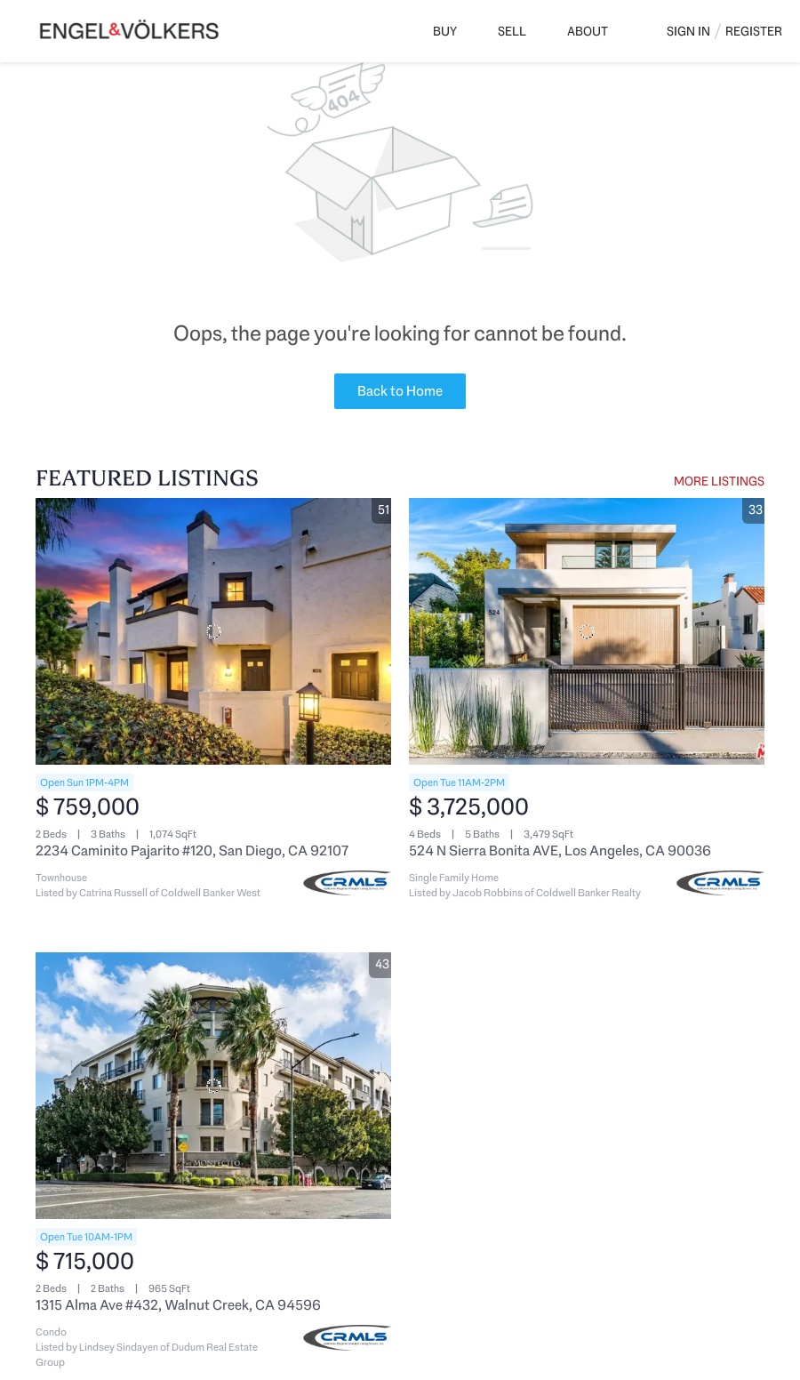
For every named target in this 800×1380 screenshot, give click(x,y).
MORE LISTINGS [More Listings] (719, 481)
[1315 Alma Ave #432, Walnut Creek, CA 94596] (213, 1085)
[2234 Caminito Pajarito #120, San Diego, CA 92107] (213, 631)
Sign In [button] (688, 31)
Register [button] (753, 31)
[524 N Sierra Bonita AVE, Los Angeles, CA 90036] (586, 631)
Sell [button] (512, 31)
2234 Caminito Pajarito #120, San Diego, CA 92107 (192, 850)
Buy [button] (445, 31)
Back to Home (400, 390)
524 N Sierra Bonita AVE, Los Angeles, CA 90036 (560, 850)
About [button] (587, 31)
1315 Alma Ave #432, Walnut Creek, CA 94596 (178, 1305)
